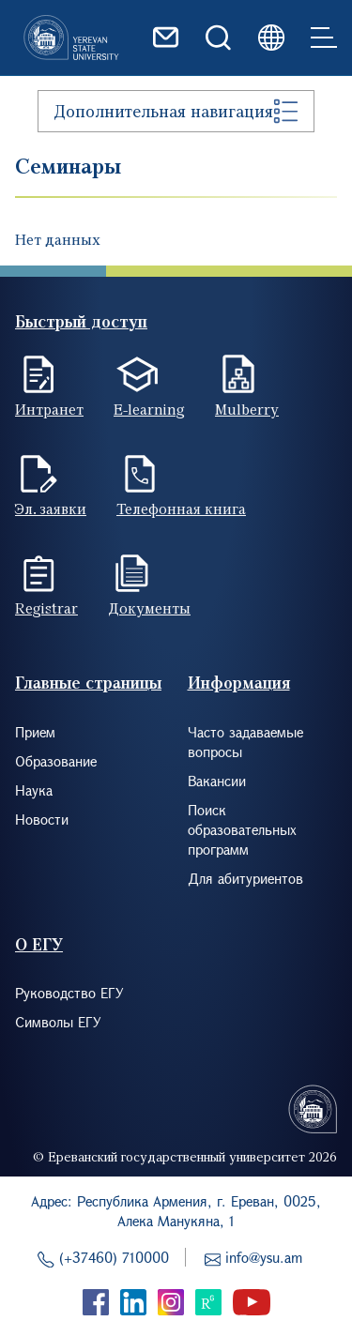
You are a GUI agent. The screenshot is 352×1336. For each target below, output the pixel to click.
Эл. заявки (50, 508)
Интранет (49, 409)
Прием (35, 731)
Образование (56, 761)
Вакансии (217, 780)
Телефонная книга (181, 508)
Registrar (46, 608)
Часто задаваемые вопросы (245, 741)
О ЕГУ (39, 944)
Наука (34, 790)
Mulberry (247, 409)
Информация (239, 682)
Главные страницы (88, 682)
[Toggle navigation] (324, 37)
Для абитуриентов (245, 878)
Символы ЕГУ (58, 1021)
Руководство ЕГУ (69, 992)
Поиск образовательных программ (242, 829)
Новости (42, 819)
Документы (149, 608)
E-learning (149, 409)
